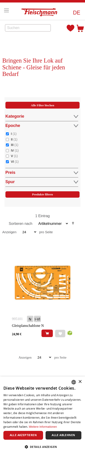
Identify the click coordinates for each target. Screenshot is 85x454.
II (14, 139)
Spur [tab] (41, 182)
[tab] (42, 155)
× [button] (80, 382)
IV (15, 150)
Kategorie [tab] (41, 116)
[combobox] (28, 28)
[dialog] (42, 415)
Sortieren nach (20, 224)
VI (15, 161)
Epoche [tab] (41, 125)
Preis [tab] (41, 172)
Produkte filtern (42, 194)
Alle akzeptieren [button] (23, 435)
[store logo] (40, 11)
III (14, 145)
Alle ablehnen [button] (63, 435)
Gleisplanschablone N (28, 326)
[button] (76, 13)
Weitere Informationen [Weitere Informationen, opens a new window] (43, 426)
